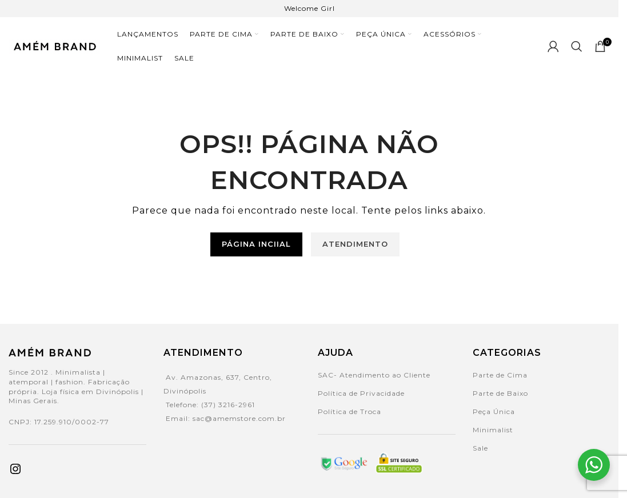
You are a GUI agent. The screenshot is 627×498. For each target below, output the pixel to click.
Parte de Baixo (500, 392)
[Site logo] (54, 45)
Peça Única (494, 411)
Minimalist (493, 429)
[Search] (577, 45)
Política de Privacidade (361, 392)
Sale (480, 447)
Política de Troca (349, 411)
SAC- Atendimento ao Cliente (374, 374)
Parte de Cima (500, 374)
